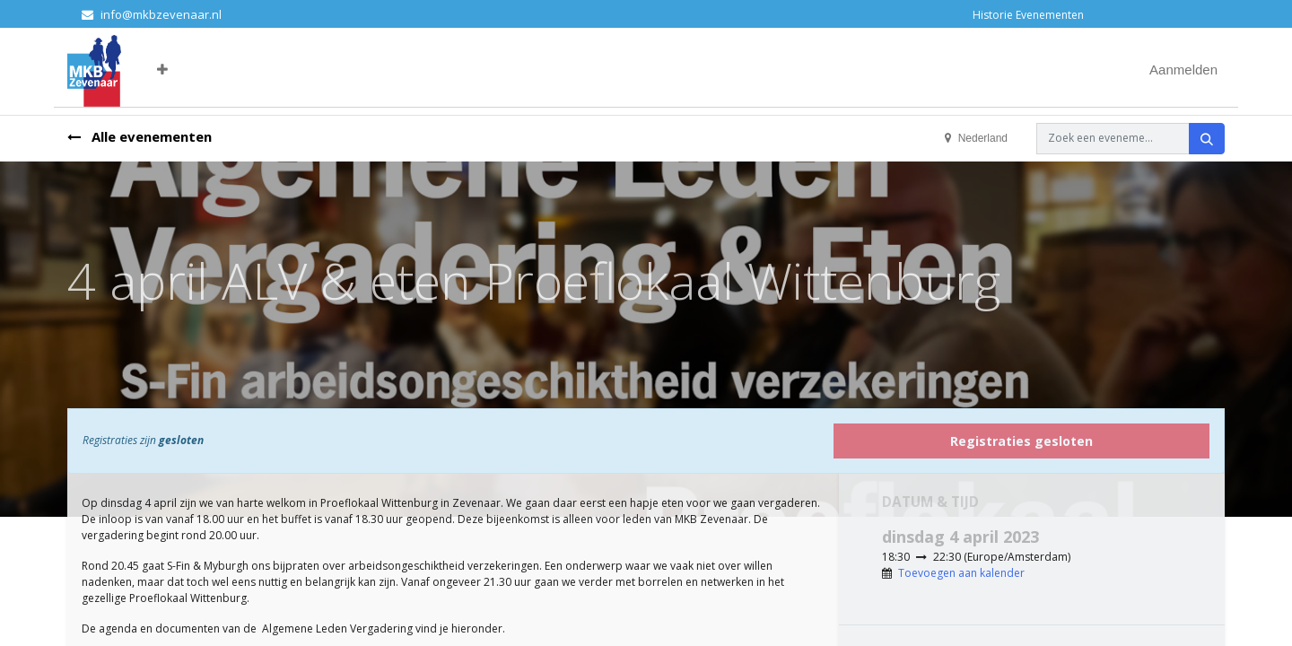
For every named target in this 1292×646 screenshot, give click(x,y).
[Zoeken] (1207, 138)
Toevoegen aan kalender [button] (961, 573)
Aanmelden (1183, 69)
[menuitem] (175, 70)
